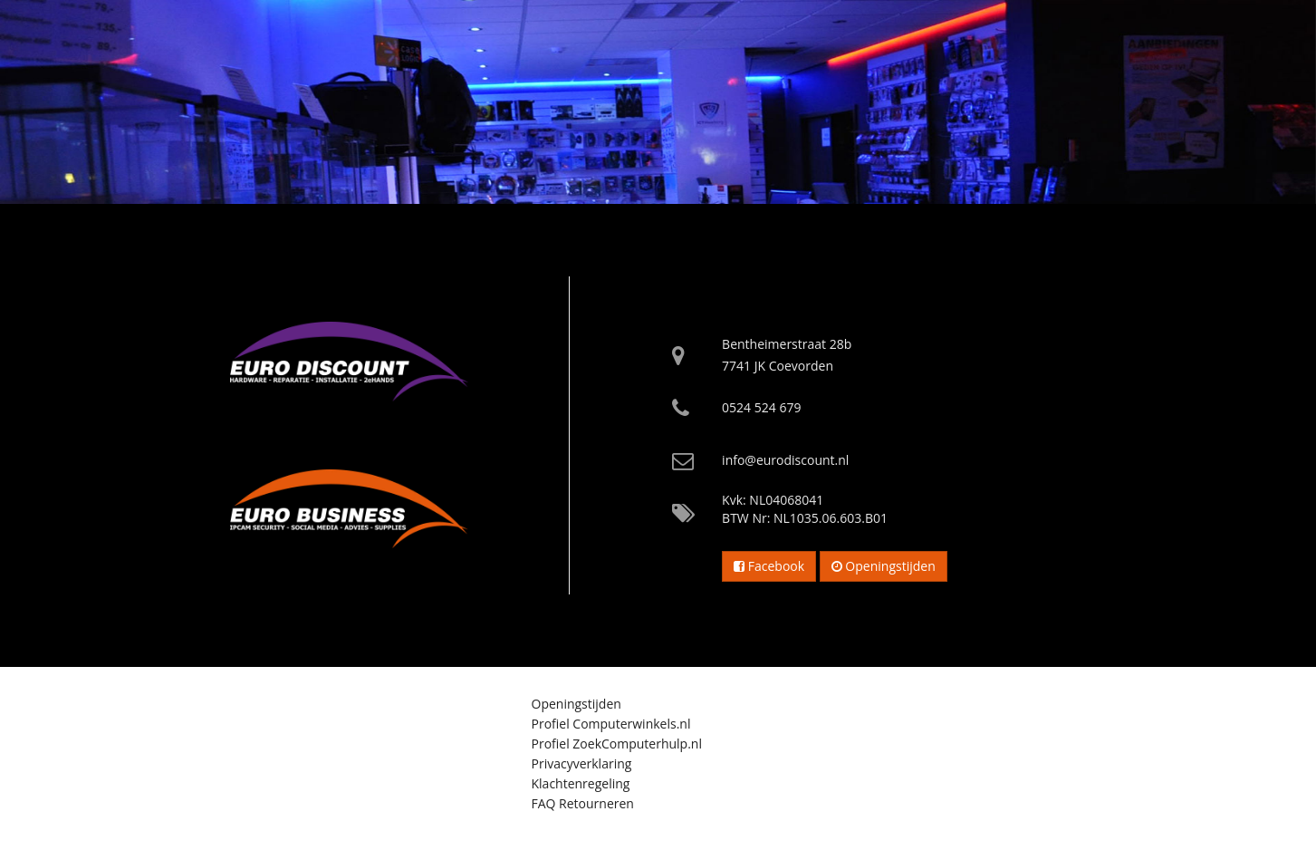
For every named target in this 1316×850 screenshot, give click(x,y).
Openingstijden (883, 566)
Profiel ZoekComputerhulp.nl (617, 743)
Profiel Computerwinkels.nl (611, 723)
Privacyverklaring (582, 763)
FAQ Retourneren (583, 803)
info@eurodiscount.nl (785, 459)
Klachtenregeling (581, 783)
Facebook (769, 566)
